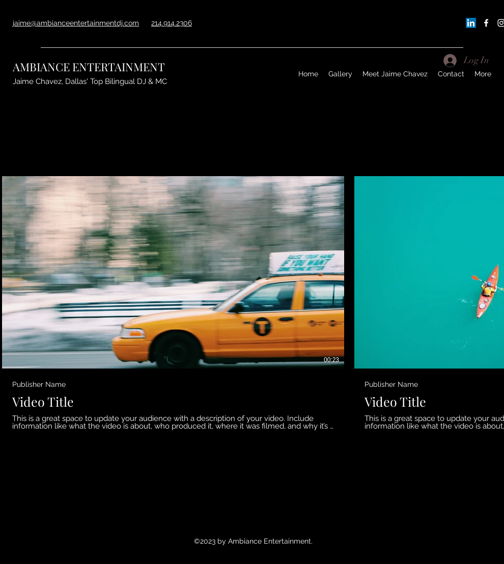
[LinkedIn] (471, 23)
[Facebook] (486, 23)
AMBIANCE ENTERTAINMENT (89, 66)
